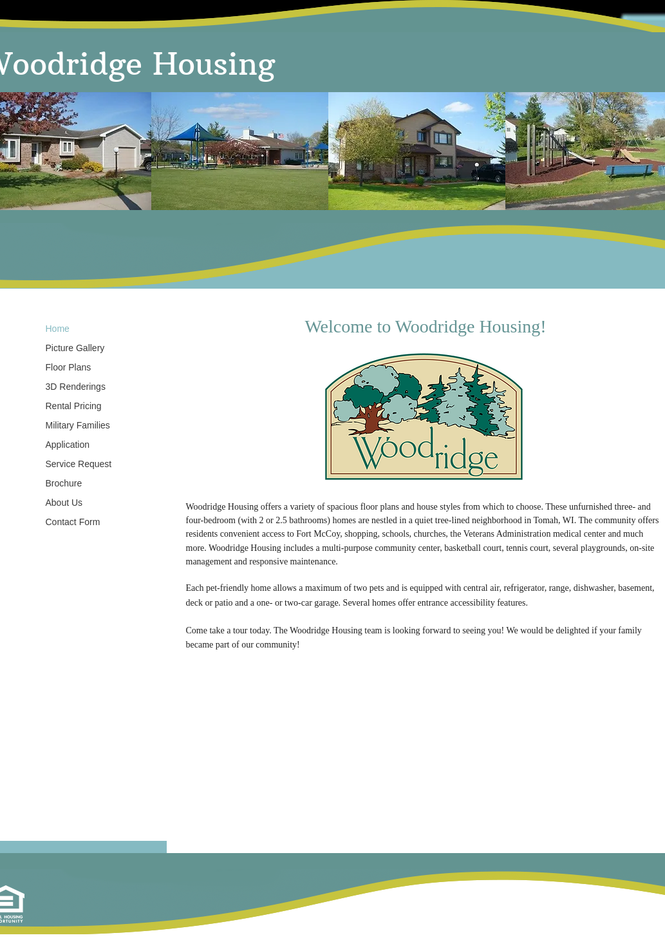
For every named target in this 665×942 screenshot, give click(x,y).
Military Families (78, 425)
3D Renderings (76, 386)
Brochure (64, 483)
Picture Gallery (75, 348)
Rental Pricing (74, 406)
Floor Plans (68, 367)
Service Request (79, 464)
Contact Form (73, 522)
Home (58, 328)
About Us (64, 502)
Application (68, 444)
